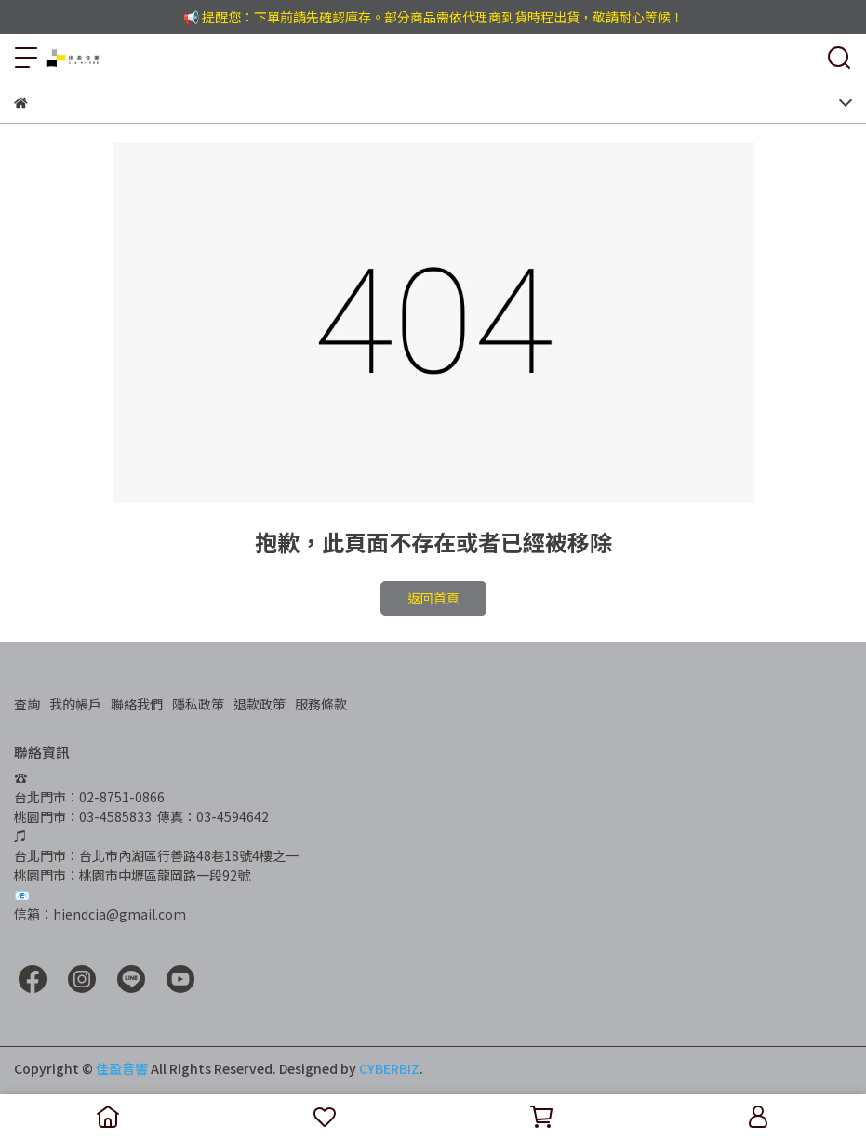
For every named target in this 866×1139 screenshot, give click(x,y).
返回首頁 (433, 598)
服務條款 (321, 704)
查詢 (27, 704)
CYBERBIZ (389, 1068)
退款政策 (259, 704)
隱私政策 (198, 704)
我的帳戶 (75, 704)
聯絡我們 (137, 704)
